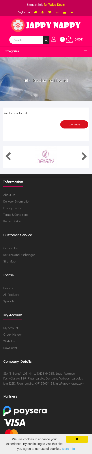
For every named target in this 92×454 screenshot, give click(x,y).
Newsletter (10, 348)
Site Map (9, 261)
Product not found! (49, 80)
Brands (8, 288)
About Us (9, 195)
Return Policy (12, 221)
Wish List (9, 341)
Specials (8, 301)
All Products (11, 294)
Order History (12, 334)
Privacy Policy (12, 208)
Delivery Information (16, 201)
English (22, 12)
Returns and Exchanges (19, 255)
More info (68, 448)
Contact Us (10, 248)
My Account (10, 328)
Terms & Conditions (15, 214)
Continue (74, 124)
